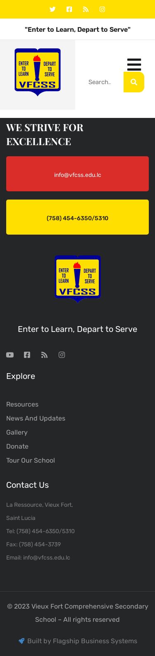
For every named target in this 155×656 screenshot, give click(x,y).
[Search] (134, 82)
